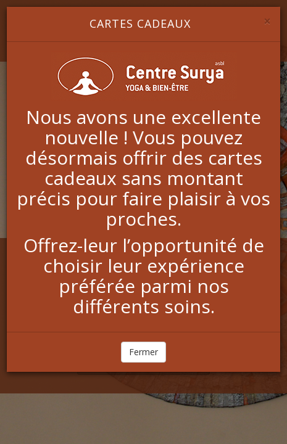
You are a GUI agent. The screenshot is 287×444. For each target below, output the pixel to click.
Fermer (143, 352)
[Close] (267, 21)
